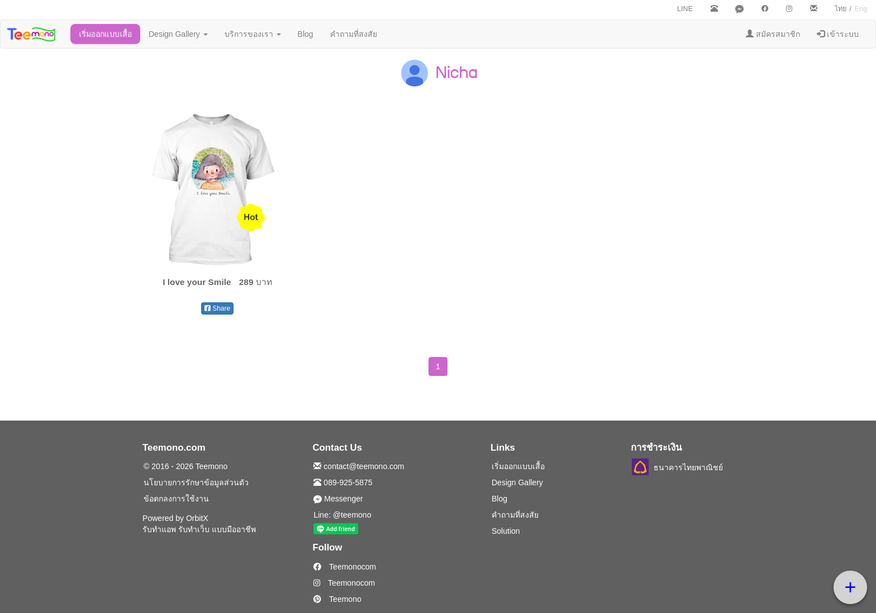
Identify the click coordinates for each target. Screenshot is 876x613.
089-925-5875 (342, 482)
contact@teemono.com (358, 466)
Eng (861, 9)
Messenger (338, 498)
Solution (506, 531)
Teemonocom (344, 566)
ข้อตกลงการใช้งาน (176, 498)
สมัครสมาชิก (773, 34)
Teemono (337, 599)
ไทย (840, 9)
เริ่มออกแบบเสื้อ (105, 34)
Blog (305, 34)
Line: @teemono (342, 514)
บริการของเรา (253, 34)
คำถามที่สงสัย (353, 34)
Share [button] (217, 308)
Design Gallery (178, 34)
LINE (685, 9)
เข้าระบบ (838, 34)
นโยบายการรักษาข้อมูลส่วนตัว (196, 482)
